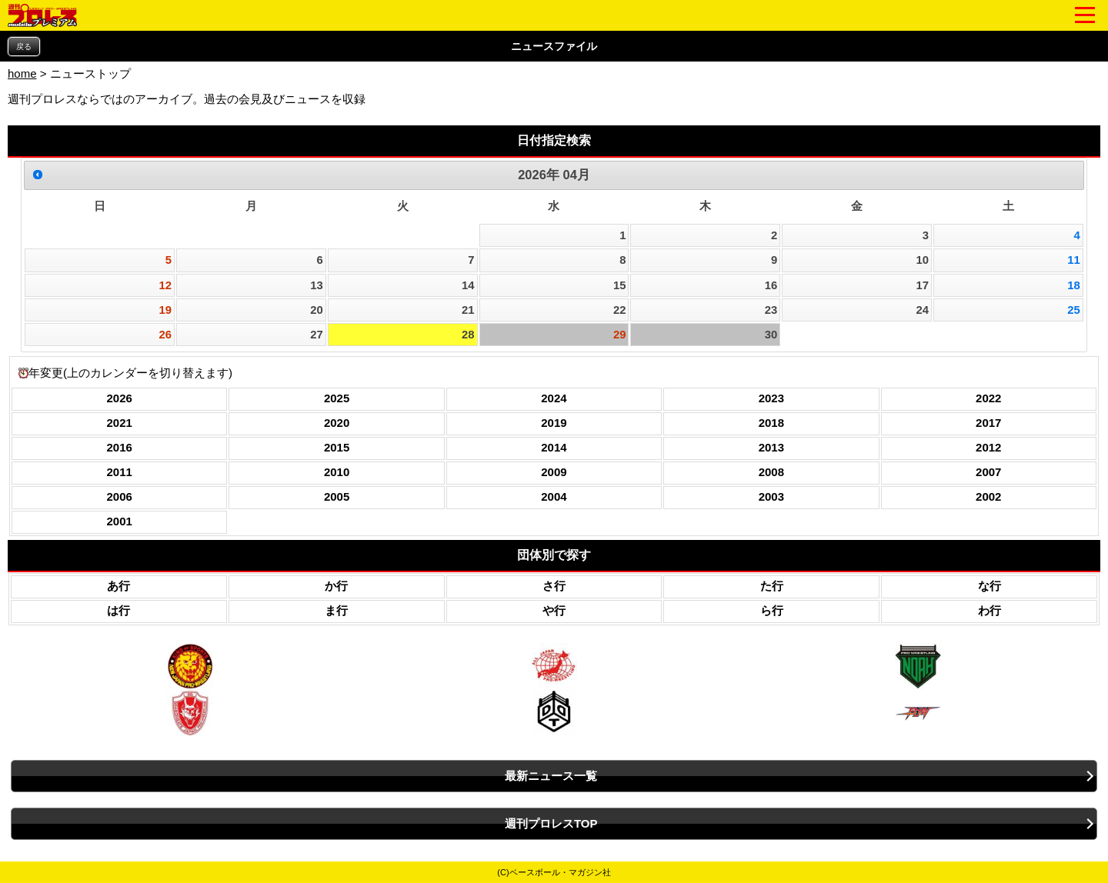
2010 (336, 471)
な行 (989, 585)
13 (316, 285)
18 (1073, 285)
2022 (988, 398)
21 (468, 310)
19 (165, 310)
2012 (988, 447)
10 (922, 260)
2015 (336, 447)
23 (771, 310)
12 (165, 285)
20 (316, 310)
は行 (118, 610)
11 (1073, 260)
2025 (336, 398)
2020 (336, 422)
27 (316, 334)
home (22, 73)
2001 (119, 521)
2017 (988, 422)
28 (468, 334)
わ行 (989, 610)
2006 (119, 496)
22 (619, 310)
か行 (336, 585)
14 (468, 285)
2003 (771, 496)
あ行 (118, 585)
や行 (554, 610)
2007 (988, 471)
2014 (553, 447)
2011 (119, 471)
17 (922, 285)
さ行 (554, 585)
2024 (553, 398)
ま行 (336, 610)
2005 (336, 496)
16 (771, 285)
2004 (553, 496)
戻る (24, 46)
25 (1073, 310)
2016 (119, 447)
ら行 (771, 610)
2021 (119, 422)
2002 (988, 496)
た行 (771, 585)
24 (922, 310)
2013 (771, 447)
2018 (771, 422)
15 (619, 285)
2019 (553, 422)
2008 (771, 471)
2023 (771, 398)
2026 (119, 398)
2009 (553, 471)
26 (165, 334)
